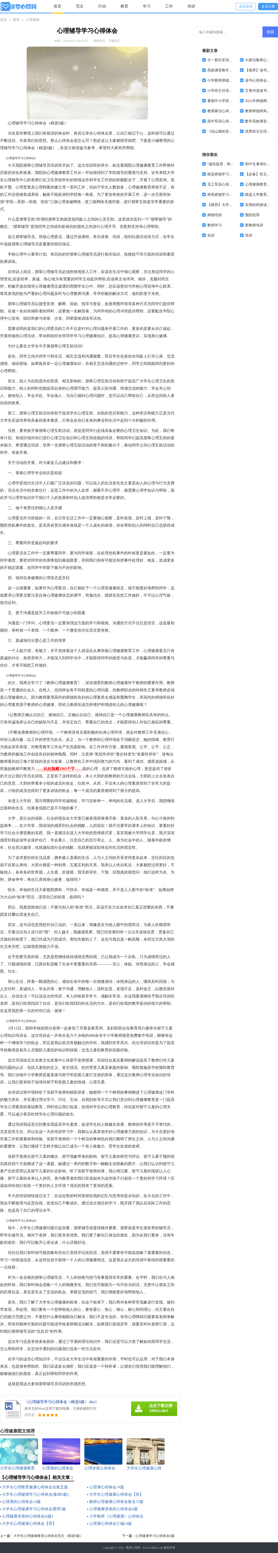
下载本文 (114, 41)
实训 (210, 235)
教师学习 (214, 225)
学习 (147, 6)
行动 (102, 6)
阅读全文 (99, 41)
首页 (57, 6)
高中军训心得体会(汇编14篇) (230, 121)
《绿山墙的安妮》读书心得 (229, 131)
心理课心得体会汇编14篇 (110, 1523)
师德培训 (214, 215)
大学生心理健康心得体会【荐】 (29, 1523)
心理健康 (33, 20)
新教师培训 (254, 225)
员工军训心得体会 (221, 184)
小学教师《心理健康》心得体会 (116, 1516)
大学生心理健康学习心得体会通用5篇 (34, 1509)
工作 (169, 6)
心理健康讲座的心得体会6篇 (113, 1509)
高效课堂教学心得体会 (225, 70)
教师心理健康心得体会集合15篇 (116, 1502)
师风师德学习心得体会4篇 (228, 195)
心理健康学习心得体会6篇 (155, 1536)
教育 (124, 6)
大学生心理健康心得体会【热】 (116, 1494)
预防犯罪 (252, 215)
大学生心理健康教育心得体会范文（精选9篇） (48, 1536)
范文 (80, 6)
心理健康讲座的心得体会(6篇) (27, 1516)
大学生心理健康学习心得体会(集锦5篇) (35, 1494)
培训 (191, 6)
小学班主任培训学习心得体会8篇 (233, 91)
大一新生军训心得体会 (225, 60)
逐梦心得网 (133, 1547)
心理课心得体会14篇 (106, 1487)
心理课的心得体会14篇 (21, 1502)
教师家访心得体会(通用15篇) (230, 111)
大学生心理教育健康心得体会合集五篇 (35, 1487)
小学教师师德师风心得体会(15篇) (234, 80)
